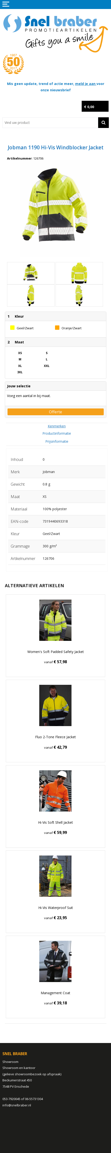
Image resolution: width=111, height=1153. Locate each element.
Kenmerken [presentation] (57, 426)
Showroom (10, 1062)
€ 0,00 (89, 106)
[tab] (57, 426)
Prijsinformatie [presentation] (56, 441)
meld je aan (85, 83)
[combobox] (50, 122)
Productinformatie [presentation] (56, 433)
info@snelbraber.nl (16, 1105)
